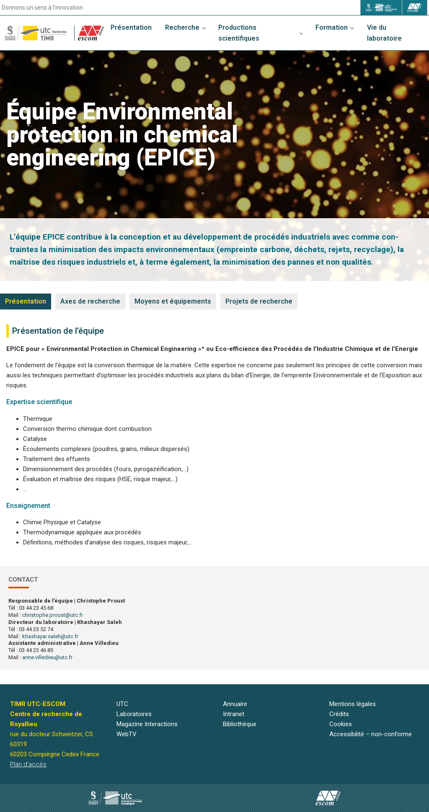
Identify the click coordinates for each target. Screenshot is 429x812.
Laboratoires (134, 714)
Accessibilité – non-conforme (370, 734)
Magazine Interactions (147, 724)
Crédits (339, 714)
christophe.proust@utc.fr (52, 615)
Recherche (182, 27)
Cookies (340, 724)
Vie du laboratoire (384, 32)
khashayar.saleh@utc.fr (50, 636)
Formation (331, 27)
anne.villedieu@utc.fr (47, 657)
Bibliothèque (239, 724)
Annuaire (235, 704)
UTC (122, 704)
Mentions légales (352, 704)
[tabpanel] (214, 436)
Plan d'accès (28, 764)
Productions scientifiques (238, 32)
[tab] (25, 301)
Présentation (131, 27)
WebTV (126, 734)
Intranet (233, 714)
